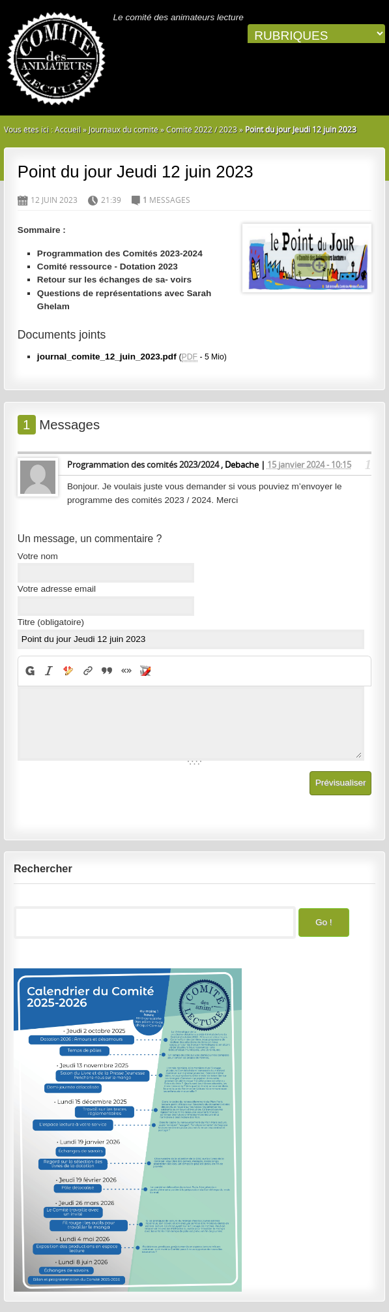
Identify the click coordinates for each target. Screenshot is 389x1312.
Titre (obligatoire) (51, 622)
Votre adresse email (57, 589)
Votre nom (38, 556)
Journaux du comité (123, 129)
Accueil (68, 129)
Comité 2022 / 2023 (201, 129)
